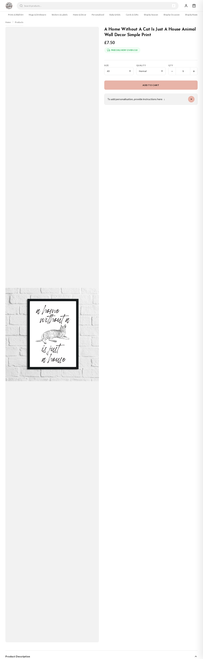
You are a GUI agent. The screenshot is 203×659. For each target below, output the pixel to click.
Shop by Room (191, 14)
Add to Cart (151, 85)
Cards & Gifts (132, 14)
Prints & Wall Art (15, 14)
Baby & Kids (115, 14)
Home (8, 22)
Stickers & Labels (60, 14)
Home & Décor (79, 14)
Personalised (98, 14)
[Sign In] (186, 5)
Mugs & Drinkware (37, 14)
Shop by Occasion (171, 14)
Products (19, 22)
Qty (170, 65)
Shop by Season (151, 14)
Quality (141, 65)
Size (106, 65)
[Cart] (194, 5)
